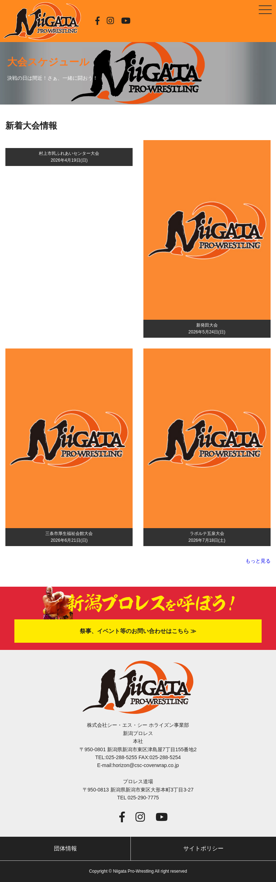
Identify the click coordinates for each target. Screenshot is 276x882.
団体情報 (65, 848)
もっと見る (258, 561)
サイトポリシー (203, 848)
